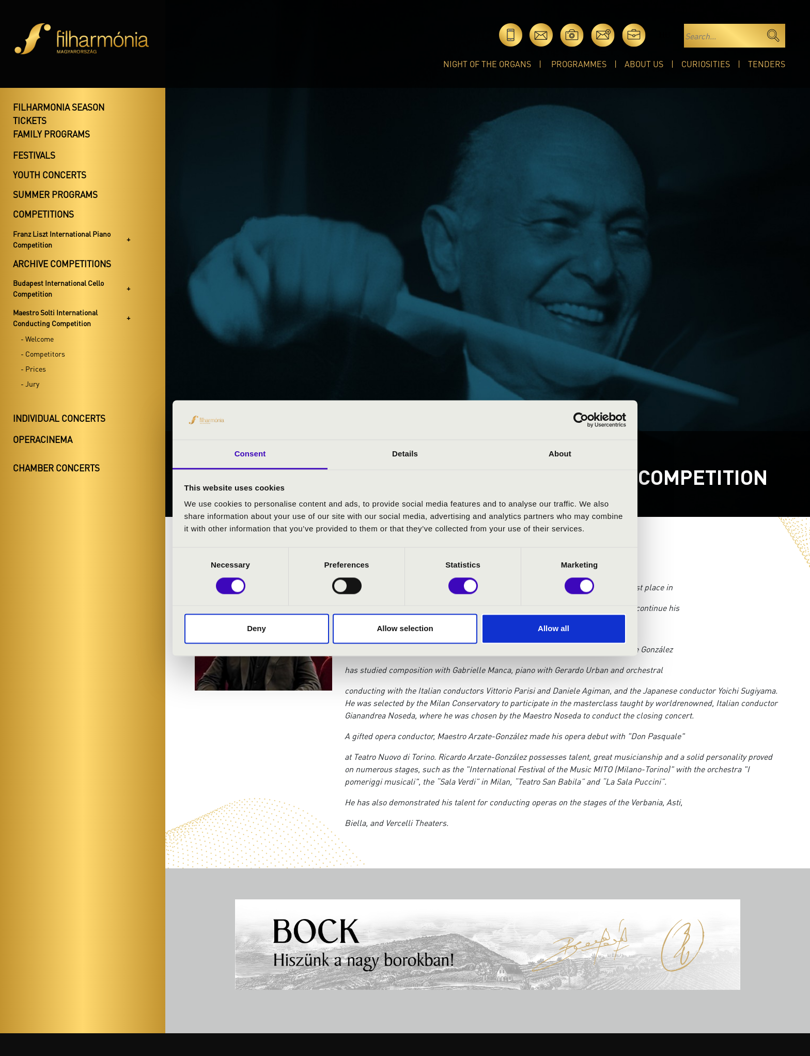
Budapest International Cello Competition (58, 288)
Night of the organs (487, 63)
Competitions (43, 214)
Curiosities (705, 63)
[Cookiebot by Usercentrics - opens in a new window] (581, 419)
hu (665, 34)
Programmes (578, 63)
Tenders (766, 63)
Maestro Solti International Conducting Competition (55, 318)
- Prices (33, 368)
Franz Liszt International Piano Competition (62, 239)
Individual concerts (59, 418)
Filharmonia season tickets (58, 113)
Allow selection (405, 628)
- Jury (30, 383)
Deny (256, 628)
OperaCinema (42, 439)
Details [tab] (405, 454)
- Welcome (37, 338)
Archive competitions (62, 263)
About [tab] (560, 454)
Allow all (553, 628)
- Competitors (43, 353)
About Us (644, 63)
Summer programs (55, 194)
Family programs (51, 134)
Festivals (34, 155)
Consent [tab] (250, 454)
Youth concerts (49, 174)
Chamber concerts (56, 467)
